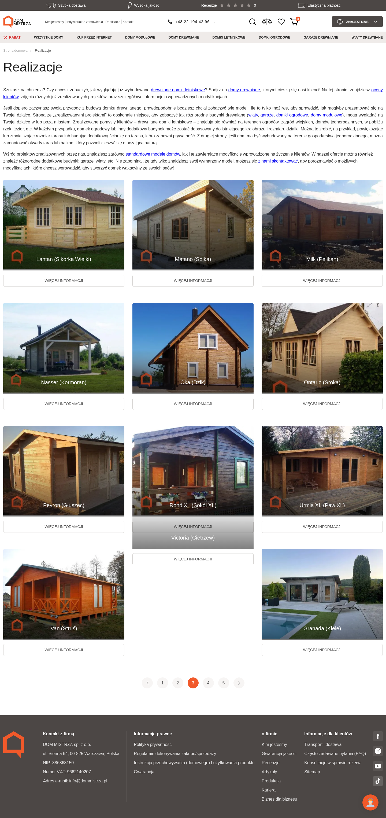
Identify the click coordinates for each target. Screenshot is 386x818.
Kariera (269, 790)
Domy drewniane (184, 37)
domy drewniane (244, 89)
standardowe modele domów (153, 154)
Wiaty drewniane (367, 37)
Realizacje (112, 22)
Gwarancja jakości (279, 753)
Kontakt (128, 22)
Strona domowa (15, 50)
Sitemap (312, 771)
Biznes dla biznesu (279, 799)
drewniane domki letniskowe (178, 89)
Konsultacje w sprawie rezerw (332, 762)
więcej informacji (63, 280)
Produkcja (271, 780)
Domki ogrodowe (274, 37)
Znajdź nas (357, 22)
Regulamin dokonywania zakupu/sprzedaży (175, 753)
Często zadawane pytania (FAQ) (335, 753)
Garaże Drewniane (321, 37)
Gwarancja (144, 771)
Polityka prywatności (153, 744)
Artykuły (269, 771)
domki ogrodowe (292, 115)
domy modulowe (326, 115)
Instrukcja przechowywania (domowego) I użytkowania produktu (194, 762)
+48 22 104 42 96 (192, 21)
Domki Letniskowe (228, 37)
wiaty (253, 115)
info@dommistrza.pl (88, 780)
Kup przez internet (94, 37)
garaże (267, 115)
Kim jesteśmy (54, 22)
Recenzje (271, 762)
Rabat (15, 37)
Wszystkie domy (48, 37)
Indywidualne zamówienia (84, 22)
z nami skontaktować (278, 161)
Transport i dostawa (323, 744)
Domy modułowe (140, 37)
